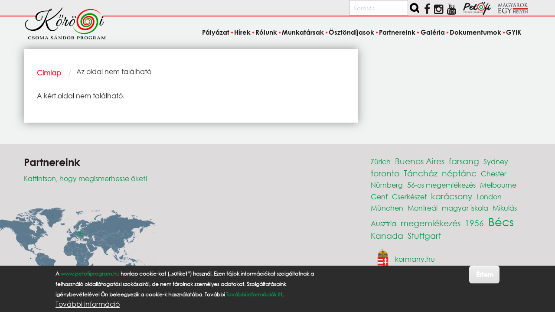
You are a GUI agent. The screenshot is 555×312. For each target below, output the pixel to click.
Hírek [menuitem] (242, 32)
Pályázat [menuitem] (215, 32)
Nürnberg (387, 184)
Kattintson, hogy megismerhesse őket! (85, 178)
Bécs (501, 221)
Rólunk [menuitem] (266, 32)
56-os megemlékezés (441, 184)
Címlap (49, 72)
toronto (385, 173)
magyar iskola (465, 207)
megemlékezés (430, 223)
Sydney (495, 161)
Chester (493, 173)
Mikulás (505, 207)
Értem (484, 274)
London (489, 196)
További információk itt (254, 294)
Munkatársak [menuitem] (303, 32)
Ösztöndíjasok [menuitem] (351, 32)
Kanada (387, 235)
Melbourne (498, 184)
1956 (474, 223)
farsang (464, 161)
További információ (88, 304)
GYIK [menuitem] (513, 32)
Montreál (422, 207)
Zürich (381, 161)
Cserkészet (409, 196)
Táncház (420, 173)
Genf (379, 196)
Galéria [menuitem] (433, 32)
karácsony (451, 196)
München (387, 207)
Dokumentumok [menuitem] (475, 32)
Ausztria (383, 223)
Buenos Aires (419, 161)
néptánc (459, 173)
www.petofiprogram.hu (90, 273)
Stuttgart (424, 235)
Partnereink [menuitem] (397, 32)
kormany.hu (415, 258)
